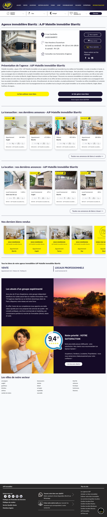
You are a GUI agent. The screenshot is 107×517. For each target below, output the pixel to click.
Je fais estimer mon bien (26, 94)
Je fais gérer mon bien (80, 94)
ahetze (39, 383)
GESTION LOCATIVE (43, 5)
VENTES (25, 5)
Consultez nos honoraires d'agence (58, 54)
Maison (59, 137)
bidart (39, 386)
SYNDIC (53, 5)
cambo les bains (6, 393)
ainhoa (3, 390)
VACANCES (78, 5)
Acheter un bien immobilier (89, 494)
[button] (6, 125)
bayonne (84, 140)
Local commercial (11, 192)
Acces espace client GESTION (80, 100)
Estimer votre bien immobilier (90, 496)
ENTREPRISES (87, 5)
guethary (4, 386)
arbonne (75, 383)
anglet (8, 140)
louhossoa (76, 388)
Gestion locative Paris (87, 501)
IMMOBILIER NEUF (68, 5)
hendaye (75, 386)
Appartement (10, 137)
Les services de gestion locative (90, 499)
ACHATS (19, 5)
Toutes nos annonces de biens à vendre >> (87, 156)
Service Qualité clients (10, 505)
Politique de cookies (9, 502)
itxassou (75, 390)
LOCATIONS (33, 5)
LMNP (58, 5)
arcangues (4, 381)
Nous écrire (92, 41)
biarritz (33, 140)
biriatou (3, 388)
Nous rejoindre (92, 47)
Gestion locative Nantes (88, 504)
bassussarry (40, 381)
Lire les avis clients (73, 364)
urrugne (39, 388)
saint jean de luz (11, 194)
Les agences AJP (85, 492)
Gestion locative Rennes (88, 508)
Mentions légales (8, 508)
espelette (40, 390)
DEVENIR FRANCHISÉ (98, 5)
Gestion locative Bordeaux (89, 506)
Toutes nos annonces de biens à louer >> (87, 211)
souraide (39, 393)
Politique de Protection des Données (14, 499)
